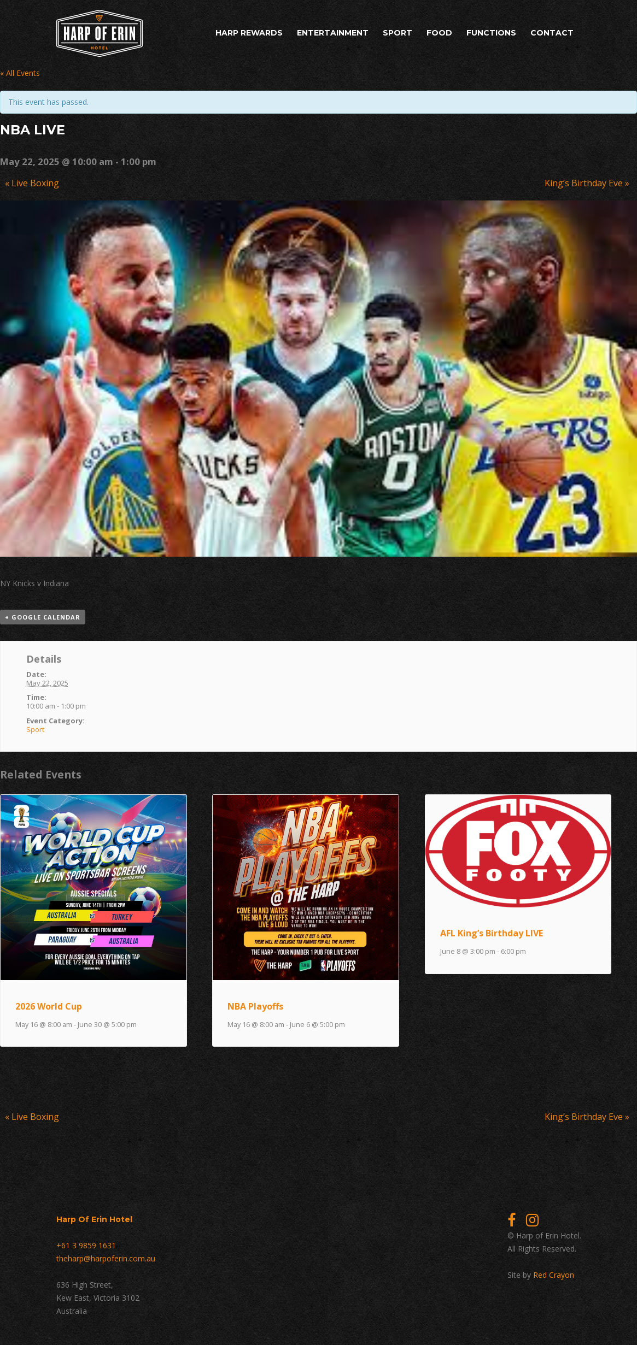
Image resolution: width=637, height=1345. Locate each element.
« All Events (20, 73)
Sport (397, 33)
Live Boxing (32, 183)
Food (439, 33)
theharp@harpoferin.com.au (105, 1258)
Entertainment (333, 33)
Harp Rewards (249, 33)
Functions (491, 33)
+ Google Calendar (42, 617)
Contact (552, 33)
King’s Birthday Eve (587, 183)
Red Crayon (553, 1275)
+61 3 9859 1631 (86, 1245)
